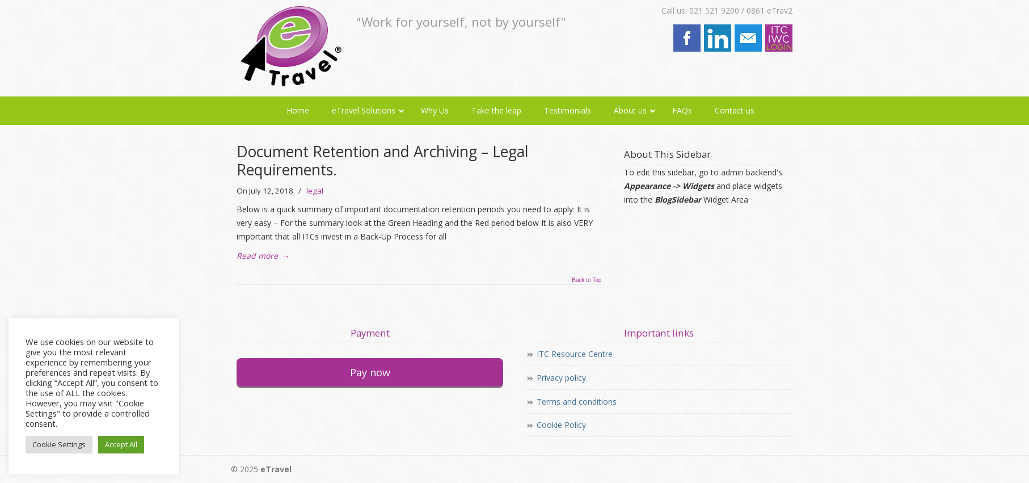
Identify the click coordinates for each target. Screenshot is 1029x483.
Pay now (370, 372)
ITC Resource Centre (575, 353)
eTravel (290, 46)
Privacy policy (561, 377)
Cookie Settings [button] (59, 444)
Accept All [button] (121, 444)
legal (314, 191)
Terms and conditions (577, 401)
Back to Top (586, 280)
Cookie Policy (561, 424)
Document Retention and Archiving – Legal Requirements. (383, 160)
